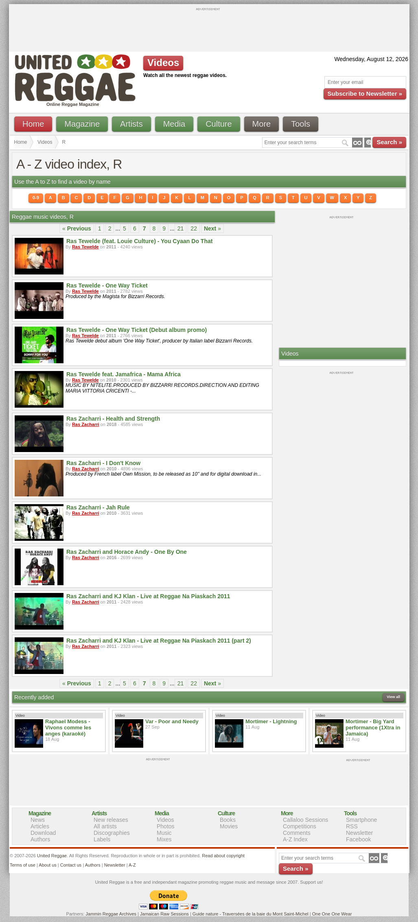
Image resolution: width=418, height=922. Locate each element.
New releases (111, 820)
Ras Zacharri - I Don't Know (103, 463)
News (38, 820)
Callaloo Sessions (305, 820)
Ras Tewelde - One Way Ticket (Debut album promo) (136, 330)
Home (33, 123)
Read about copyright (223, 855)
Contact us (71, 865)
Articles (40, 826)
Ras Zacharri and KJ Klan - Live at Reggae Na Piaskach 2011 (148, 596)
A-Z (132, 865)
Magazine (82, 123)
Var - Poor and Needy (172, 721)
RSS (352, 826)
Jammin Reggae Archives (110, 913)
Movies (229, 826)
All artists (105, 826)
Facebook (358, 839)
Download (43, 833)
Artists (131, 123)
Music (164, 833)
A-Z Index (295, 839)
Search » (389, 141)
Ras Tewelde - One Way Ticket (107, 285)
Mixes (164, 839)
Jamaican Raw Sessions (164, 913)
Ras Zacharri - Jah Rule (98, 507)
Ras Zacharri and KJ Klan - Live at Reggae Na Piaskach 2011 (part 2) (158, 640)
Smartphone (361, 820)
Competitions (299, 826)
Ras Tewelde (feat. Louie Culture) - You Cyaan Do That (139, 241)
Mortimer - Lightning (271, 721)
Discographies (112, 833)
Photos (166, 826)
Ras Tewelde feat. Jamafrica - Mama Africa (123, 374)
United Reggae (52, 855)
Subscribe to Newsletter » (365, 93)
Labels (102, 839)
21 (180, 228)
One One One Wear (332, 913)
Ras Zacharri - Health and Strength (113, 418)
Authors (40, 839)
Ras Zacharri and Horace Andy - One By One (126, 552)
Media (174, 123)
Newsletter (359, 833)
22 (193, 228)
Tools (300, 123)
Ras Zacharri (85, 424)
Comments (297, 833)
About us (47, 865)
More (261, 123)
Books (228, 820)
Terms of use (22, 865)
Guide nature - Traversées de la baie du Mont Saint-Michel (251, 913)
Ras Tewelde (85, 246)
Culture (219, 123)
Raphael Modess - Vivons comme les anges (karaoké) (68, 727)
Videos (44, 142)
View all (393, 697)
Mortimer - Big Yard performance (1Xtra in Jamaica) (373, 727)
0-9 (36, 197)
